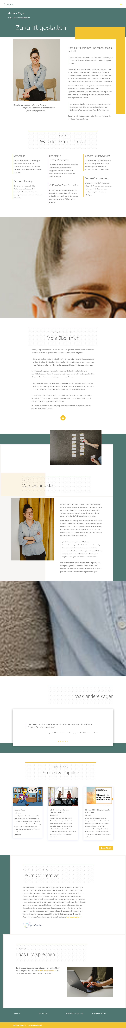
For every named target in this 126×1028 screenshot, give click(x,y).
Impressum (16, 1013)
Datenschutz (43, 1013)
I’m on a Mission (20, 810)
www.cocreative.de (74, 917)
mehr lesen (17, 834)
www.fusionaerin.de (99, 1013)
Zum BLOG (106, 848)
